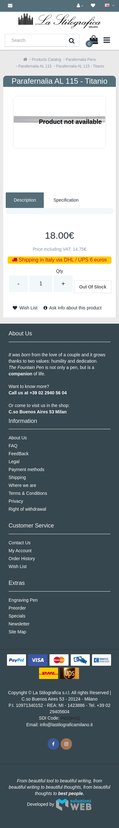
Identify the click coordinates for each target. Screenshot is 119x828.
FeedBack (19, 453)
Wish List (25, 307)
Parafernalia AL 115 (35, 66)
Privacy (16, 501)
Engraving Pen (23, 600)
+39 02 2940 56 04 (48, 392)
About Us (18, 437)
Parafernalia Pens (81, 59)
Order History (22, 558)
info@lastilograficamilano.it (66, 724)
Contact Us (19, 542)
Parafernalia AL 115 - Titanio (80, 66)
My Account (20, 550)
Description (25, 200)
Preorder (17, 608)
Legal (14, 461)
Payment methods (26, 469)
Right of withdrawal (27, 509)
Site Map (17, 631)
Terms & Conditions (28, 493)
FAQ (13, 445)
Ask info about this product (72, 307)
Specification (65, 200)
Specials (17, 615)
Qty (59, 271)
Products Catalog (46, 59)
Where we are (22, 485)
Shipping (17, 477)
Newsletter (19, 623)
